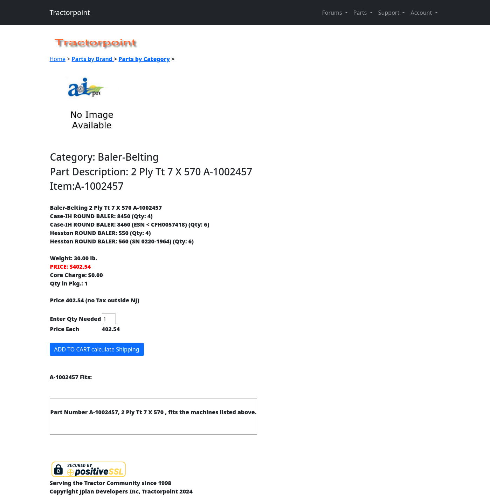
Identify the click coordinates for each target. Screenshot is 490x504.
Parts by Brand (93, 59)
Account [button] (421, 12)
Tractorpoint (70, 12)
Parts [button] (360, 12)
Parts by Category (144, 59)
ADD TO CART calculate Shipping (96, 349)
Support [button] (389, 12)
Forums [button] (332, 12)
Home (58, 59)
